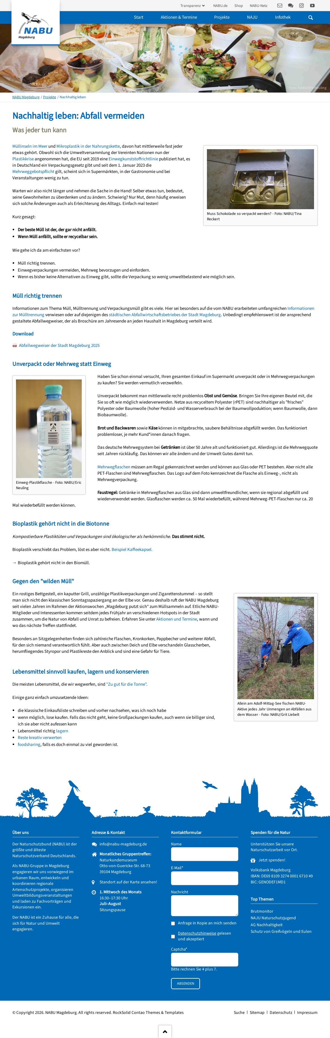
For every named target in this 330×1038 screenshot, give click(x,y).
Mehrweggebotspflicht (33, 171)
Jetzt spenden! (272, 860)
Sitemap (257, 1013)
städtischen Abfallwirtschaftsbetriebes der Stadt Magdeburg (165, 315)
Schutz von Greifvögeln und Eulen (281, 932)
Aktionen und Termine (176, 619)
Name (176, 844)
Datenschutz (281, 1013)
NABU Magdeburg (26, 97)
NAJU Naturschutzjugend (273, 918)
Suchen (311, 17)
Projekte (49, 97)
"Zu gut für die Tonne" (126, 684)
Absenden (185, 983)
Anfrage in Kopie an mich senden (207, 923)
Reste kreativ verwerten (40, 737)
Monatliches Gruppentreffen (125, 854)
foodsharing (29, 744)
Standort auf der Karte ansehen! (128, 882)
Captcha (180, 949)
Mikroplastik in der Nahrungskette (88, 146)
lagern (62, 731)
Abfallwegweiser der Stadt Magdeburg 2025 (59, 345)
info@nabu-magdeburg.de (123, 844)
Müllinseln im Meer (29, 146)
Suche (239, 1013)
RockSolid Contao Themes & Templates (148, 1013)
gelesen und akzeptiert (204, 936)
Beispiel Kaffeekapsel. (132, 549)
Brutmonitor (262, 911)
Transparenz (190, 5)
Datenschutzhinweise (197, 933)
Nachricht (179, 892)
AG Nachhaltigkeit (267, 925)
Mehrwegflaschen (113, 467)
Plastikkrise (23, 159)
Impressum (307, 1013)
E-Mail (180, 868)
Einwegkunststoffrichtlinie (133, 159)
